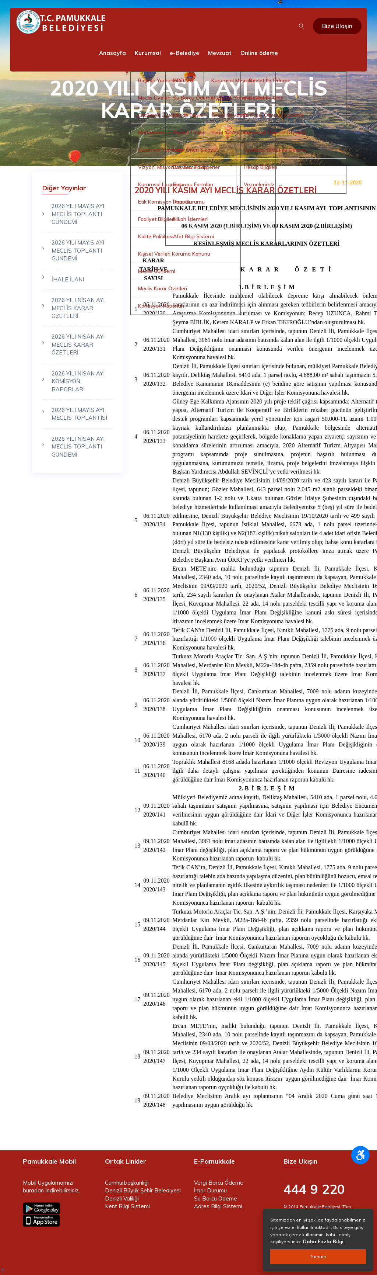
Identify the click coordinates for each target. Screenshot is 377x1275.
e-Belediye (184, 52)
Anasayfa (112, 52)
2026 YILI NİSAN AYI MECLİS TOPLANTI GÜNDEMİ (78, 446)
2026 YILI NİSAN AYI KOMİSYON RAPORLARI (78, 381)
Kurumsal (148, 52)
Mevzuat (220, 52)
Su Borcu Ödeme (215, 1198)
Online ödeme (259, 52)
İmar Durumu (210, 1190)
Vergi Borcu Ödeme (218, 1182)
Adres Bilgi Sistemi (218, 1206)
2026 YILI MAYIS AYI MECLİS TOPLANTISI (79, 413)
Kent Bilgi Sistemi (127, 1206)
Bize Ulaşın (337, 26)
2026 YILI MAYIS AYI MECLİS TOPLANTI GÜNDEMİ (78, 213)
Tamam (318, 1256)
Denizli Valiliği (122, 1198)
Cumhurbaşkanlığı (127, 1182)
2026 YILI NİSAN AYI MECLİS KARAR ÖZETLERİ (78, 308)
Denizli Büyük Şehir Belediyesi (143, 1190)
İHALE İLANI (68, 279)
